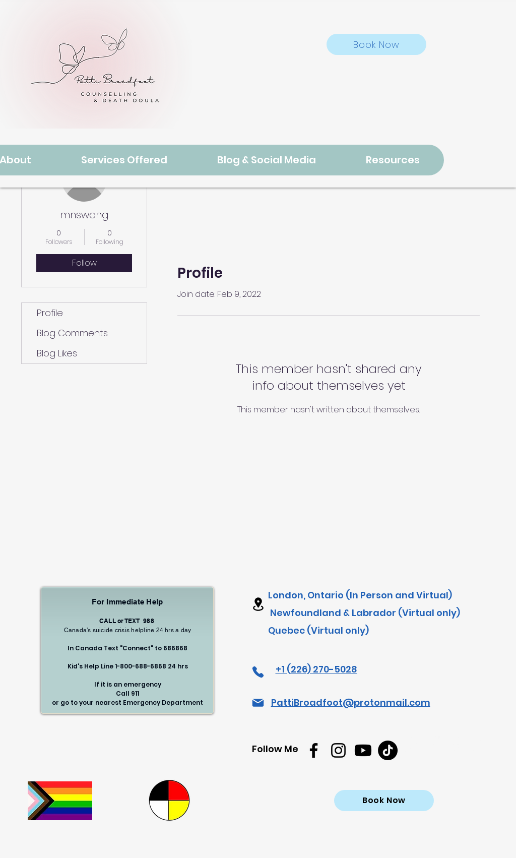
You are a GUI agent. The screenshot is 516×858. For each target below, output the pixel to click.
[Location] (258, 604)
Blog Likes (57, 353)
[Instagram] (338, 750)
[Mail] (258, 702)
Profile (50, 313)
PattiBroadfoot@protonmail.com (350, 702)
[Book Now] (376, 44)
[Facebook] (314, 750)
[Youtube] (363, 750)
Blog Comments (72, 333)
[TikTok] (388, 750)
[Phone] (258, 672)
